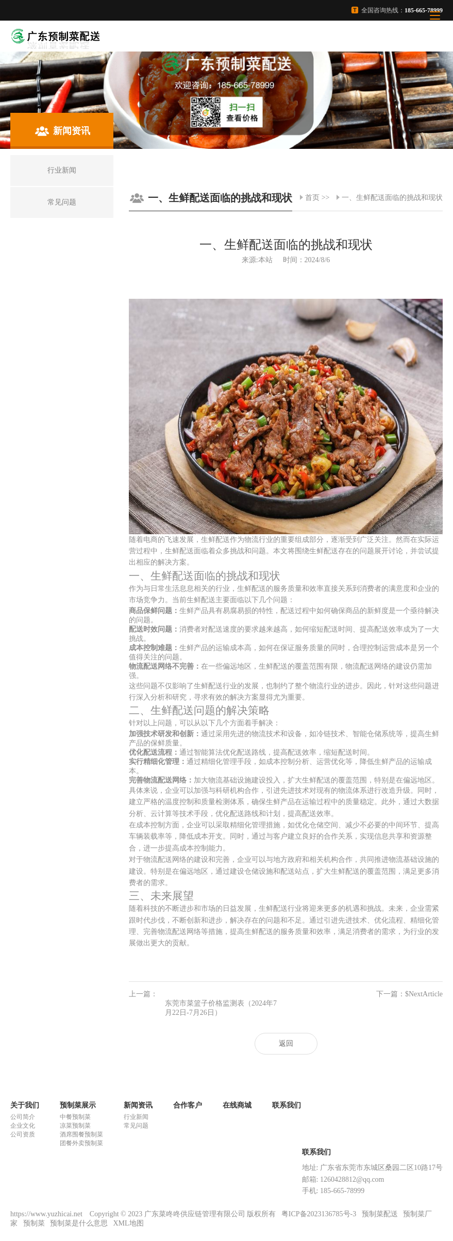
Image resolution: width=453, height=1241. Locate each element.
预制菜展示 (78, 1105)
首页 (312, 197)
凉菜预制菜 (75, 1125)
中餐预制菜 (75, 1116)
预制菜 (34, 1223)
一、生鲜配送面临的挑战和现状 (392, 197)
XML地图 (128, 1223)
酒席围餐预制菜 (81, 1134)
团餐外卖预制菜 (81, 1143)
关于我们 (24, 1105)
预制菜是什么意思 (79, 1223)
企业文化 (22, 1125)
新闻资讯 (138, 1105)
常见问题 (136, 1125)
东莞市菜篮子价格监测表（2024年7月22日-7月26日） (221, 1007)
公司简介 (22, 1116)
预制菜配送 (380, 1214)
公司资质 (22, 1134)
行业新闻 (136, 1116)
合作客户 (187, 1105)
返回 (286, 1043)
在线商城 (237, 1105)
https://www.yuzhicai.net (47, 1214)
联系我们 (286, 1105)
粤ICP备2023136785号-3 (318, 1214)
